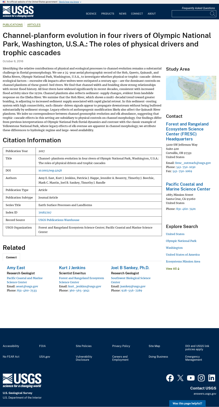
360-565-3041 (79, 290)
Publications (13, 24)
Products (107, 13)
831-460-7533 (27, 290)
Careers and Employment (120, 358)
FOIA (42, 346)
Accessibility (11, 346)
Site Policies (84, 346)
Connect (137, 13)
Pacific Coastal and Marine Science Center (188, 186)
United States (175, 234)
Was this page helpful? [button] (187, 403)
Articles (34, 24)
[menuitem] (91, 11)
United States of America (183, 254)
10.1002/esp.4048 (50, 170)
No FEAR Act (11, 356)
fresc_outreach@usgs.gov (193, 163)
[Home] (18, 16)
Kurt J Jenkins (72, 267)
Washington (174, 247)
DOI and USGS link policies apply (197, 348)
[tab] (11, 257)
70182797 (44, 212)
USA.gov (44, 356)
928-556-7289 (131, 290)
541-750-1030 (185, 167)
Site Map (154, 346)
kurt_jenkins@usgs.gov (84, 286)
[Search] (212, 13)
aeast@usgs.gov (27, 286)
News (122, 13)
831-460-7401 (186, 209)
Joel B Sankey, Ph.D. (130, 267)
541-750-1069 (182, 171)
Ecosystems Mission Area (183, 261)
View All (172, 268)
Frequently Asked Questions (198, 8)
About (152, 13)
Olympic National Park (181, 241)
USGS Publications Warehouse (58, 220)
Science (91, 13)
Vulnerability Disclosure (84, 358)
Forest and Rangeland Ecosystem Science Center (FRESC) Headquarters (187, 131)
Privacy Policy (121, 346)
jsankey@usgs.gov (132, 286)
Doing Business (158, 356)
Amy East (16, 267)
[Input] (194, 13)
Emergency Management (193, 358)
